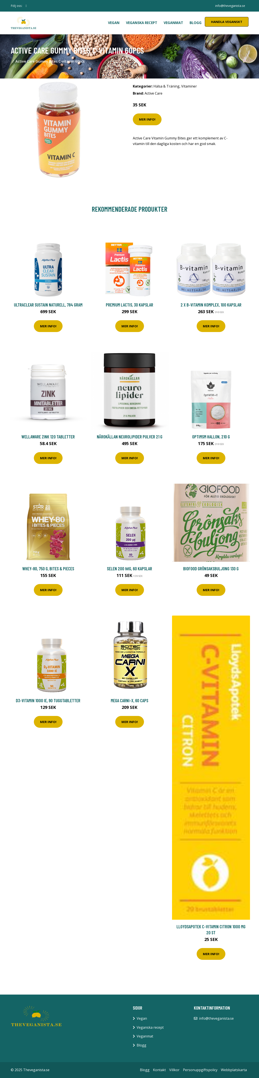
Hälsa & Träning (166, 86)
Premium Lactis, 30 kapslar (129, 304)
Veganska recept (141, 22)
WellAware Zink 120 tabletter (48, 436)
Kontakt (159, 1069)
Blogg (196, 22)
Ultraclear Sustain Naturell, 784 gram (48, 304)
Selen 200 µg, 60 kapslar (129, 568)
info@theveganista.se (230, 6)
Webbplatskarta (234, 1069)
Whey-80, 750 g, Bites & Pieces (48, 568)
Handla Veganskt (226, 22)
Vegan (114, 22)
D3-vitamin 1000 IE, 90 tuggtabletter (48, 700)
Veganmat (173, 22)
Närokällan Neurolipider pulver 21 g (129, 436)
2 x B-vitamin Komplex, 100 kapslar (211, 304)
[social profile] (26, 6)
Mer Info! (147, 119)
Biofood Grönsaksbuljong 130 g (211, 568)
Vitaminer (189, 86)
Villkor (174, 1069)
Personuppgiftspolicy (200, 1069)
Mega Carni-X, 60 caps (129, 700)
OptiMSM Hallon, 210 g (211, 436)
